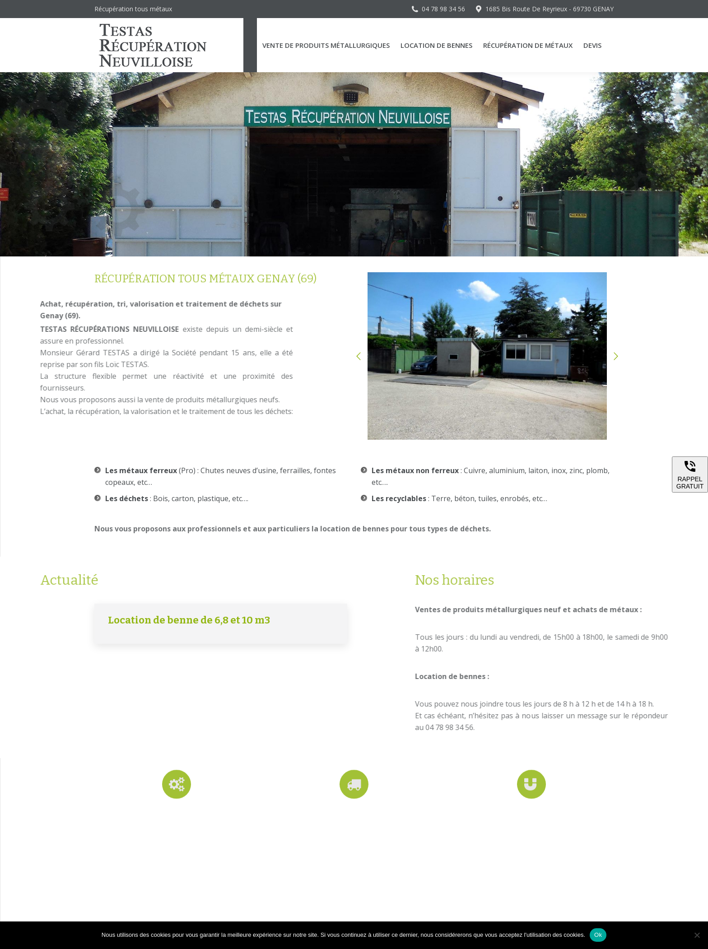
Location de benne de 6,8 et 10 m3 (189, 620)
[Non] (696, 935)
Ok (598, 934)
